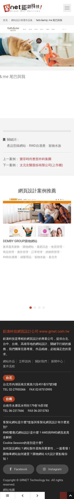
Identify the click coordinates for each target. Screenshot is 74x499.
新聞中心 (57, 361)
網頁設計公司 (27, 331)
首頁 (5, 20)
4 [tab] (43, 307)
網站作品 (9, 361)
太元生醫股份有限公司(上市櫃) (41, 165)
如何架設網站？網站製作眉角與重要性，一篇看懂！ (37, 448)
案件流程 (9, 366)
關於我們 (41, 361)
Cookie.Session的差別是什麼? (23, 443)
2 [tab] (35, 307)
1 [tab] (30, 307)
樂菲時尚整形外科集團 (35, 159)
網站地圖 (9, 490)
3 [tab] (39, 307)
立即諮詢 (25, 361)
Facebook (18, 469)
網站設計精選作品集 (22, 20)
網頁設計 (32, 339)
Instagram (52, 469)
